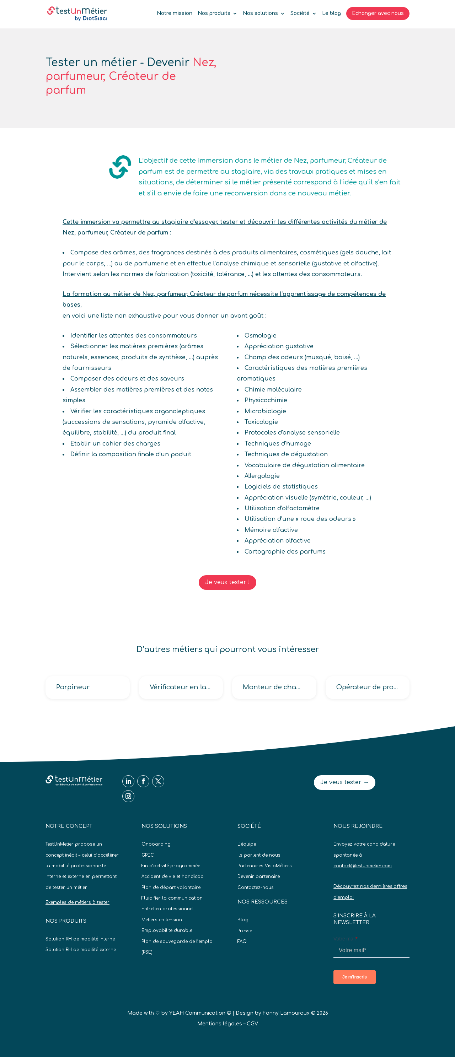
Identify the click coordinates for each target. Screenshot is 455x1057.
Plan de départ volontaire (170, 887)
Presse (244, 930)
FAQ (242, 941)
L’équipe (246, 844)
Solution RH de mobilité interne (80, 939)
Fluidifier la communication (172, 898)
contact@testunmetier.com (362, 865)
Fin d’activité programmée (170, 865)
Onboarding (156, 844)
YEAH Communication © (200, 1013)
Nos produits (214, 13)
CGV (252, 1023)
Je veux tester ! (227, 582)
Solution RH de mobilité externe (81, 949)
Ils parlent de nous (258, 855)
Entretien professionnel (167, 908)
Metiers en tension (161, 919)
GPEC (147, 855)
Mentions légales (219, 1023)
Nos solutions (260, 13)
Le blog (331, 13)
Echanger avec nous (378, 13)
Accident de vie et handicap (172, 876)
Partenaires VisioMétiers (264, 865)
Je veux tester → (344, 782)
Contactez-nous (255, 887)
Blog (242, 919)
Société (300, 13)
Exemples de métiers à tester (77, 902)
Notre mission (174, 13)
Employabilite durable (166, 930)
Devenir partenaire (258, 876)
